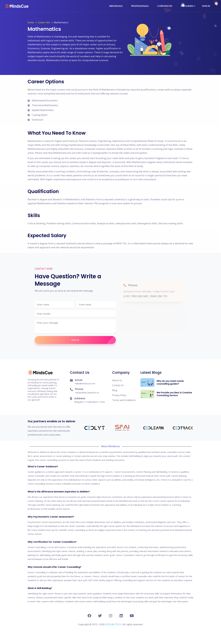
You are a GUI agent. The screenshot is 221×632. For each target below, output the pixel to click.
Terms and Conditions (124, 400)
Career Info (44, 22)
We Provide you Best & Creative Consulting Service (174, 394)
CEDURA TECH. (113, 624)
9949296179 (93, 392)
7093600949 (80, 392)
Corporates (164, 6)
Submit (93, 340)
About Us (117, 380)
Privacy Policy (119, 395)
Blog (114, 390)
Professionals (140, 6)
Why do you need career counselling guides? (170, 382)
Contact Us (118, 385)
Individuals (116, 6)
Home (31, 22)
